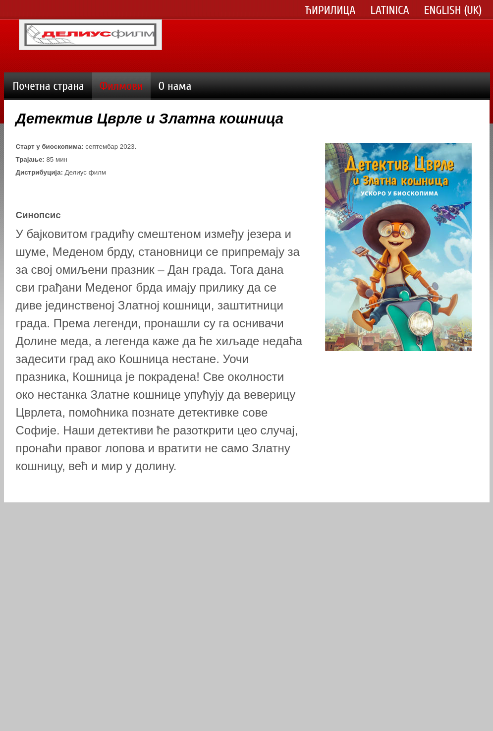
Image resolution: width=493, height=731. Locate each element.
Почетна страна (48, 86)
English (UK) (453, 10)
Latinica (390, 10)
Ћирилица (330, 10)
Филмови (121, 86)
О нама (175, 86)
